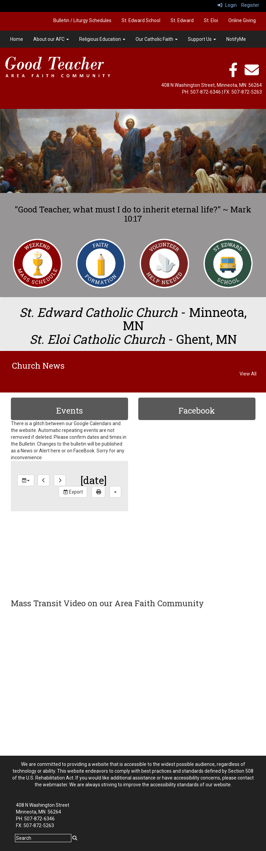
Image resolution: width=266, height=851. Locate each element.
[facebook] (233, 73)
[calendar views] (115, 492)
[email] (252, 73)
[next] (60, 480)
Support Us (202, 39)
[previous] (44, 480)
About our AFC (51, 39)
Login (227, 5)
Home (16, 39)
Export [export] (73, 492)
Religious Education (102, 39)
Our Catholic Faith (157, 39)
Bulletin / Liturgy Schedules (82, 20)
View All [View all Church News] (248, 373)
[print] (98, 492)
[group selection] (26, 480)
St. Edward (182, 20)
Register (250, 5)
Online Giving (242, 20)
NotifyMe (236, 39)
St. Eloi (211, 20)
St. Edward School (141, 20)
